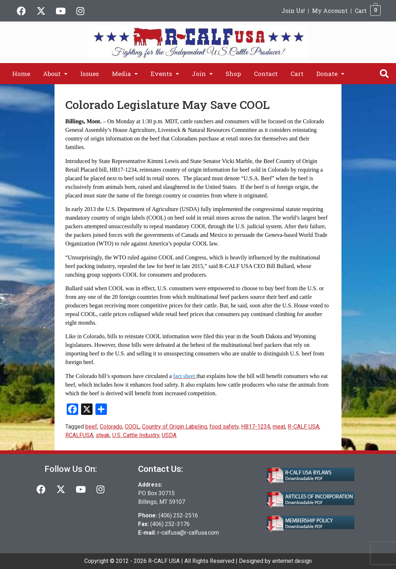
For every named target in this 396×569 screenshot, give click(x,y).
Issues (89, 74)
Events (165, 74)
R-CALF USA (303, 426)
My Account (330, 10)
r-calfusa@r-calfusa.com (188, 532)
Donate (330, 74)
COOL (132, 426)
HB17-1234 (255, 426)
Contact (266, 74)
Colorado (111, 426)
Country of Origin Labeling (174, 426)
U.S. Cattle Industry (135, 435)
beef (91, 426)
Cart (361, 10)
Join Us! (293, 10)
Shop (233, 74)
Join (202, 74)
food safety (224, 426)
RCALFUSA (79, 435)
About (55, 74)
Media (125, 74)
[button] (55, 73)
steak (103, 435)
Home (21, 74)
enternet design (292, 561)
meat (279, 426)
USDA (169, 435)
